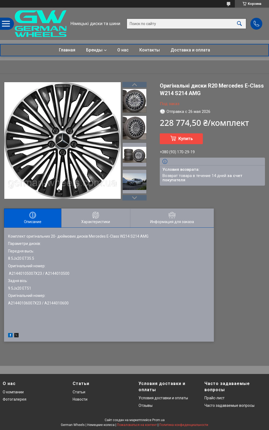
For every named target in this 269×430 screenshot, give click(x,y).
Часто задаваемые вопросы (229, 405)
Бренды (94, 50)
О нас (123, 50)
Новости (80, 399)
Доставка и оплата (190, 50)
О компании (13, 392)
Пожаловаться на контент (137, 425)
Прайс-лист (214, 398)
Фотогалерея (14, 399)
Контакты (149, 50)
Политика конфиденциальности (183, 425)
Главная (67, 50)
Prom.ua (158, 420)
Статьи (79, 392)
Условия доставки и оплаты (163, 398)
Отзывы (146, 405)
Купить (185, 138)
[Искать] (239, 24)
